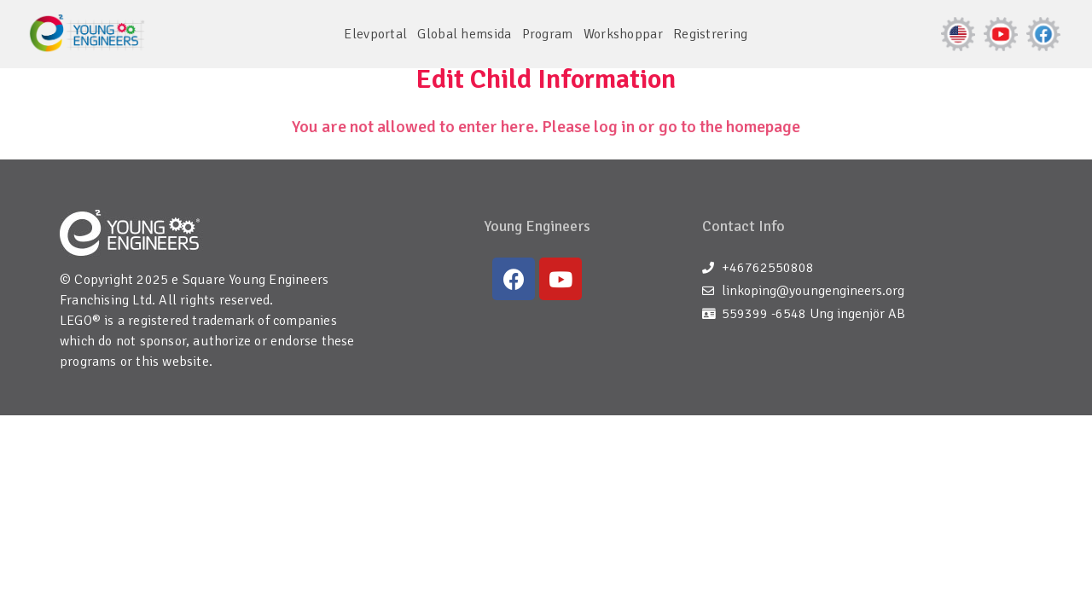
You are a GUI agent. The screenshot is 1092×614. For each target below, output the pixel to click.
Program (547, 34)
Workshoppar (623, 34)
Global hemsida (464, 34)
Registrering (710, 34)
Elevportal (375, 34)
